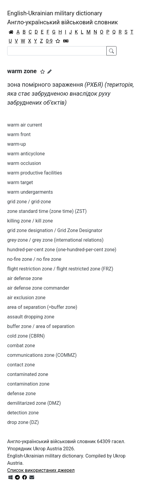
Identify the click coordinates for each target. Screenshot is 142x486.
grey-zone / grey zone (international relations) (55, 240)
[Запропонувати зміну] (49, 71)
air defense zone (24, 278)
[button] (42, 72)
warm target (20, 182)
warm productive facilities (34, 173)
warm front (19, 134)
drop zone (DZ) (23, 422)
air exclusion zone (26, 297)
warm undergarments (30, 192)
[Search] (57, 50)
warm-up (16, 144)
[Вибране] (58, 41)
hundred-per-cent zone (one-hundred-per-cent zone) (61, 249)
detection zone (23, 413)
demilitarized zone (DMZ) (34, 403)
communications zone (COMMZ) (42, 355)
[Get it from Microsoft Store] (10, 477)
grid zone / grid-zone (29, 201)
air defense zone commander (38, 288)
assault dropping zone (30, 317)
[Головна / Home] (11, 32)
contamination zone (28, 384)
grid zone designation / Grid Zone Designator (54, 230)
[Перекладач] (66, 41)
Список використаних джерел (41, 470)
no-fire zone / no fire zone (34, 259)
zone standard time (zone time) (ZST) (47, 211)
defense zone (21, 393)
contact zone (21, 365)
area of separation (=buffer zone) (42, 307)
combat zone (21, 345)
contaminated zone (27, 374)
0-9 (49, 41)
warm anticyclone (26, 154)
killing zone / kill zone (30, 221)
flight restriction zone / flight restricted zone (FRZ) (60, 269)
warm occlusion (24, 163)
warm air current (24, 125)
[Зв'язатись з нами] (31, 477)
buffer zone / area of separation (41, 326)
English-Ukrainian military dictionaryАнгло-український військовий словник (62, 18)
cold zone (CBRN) (26, 336)
